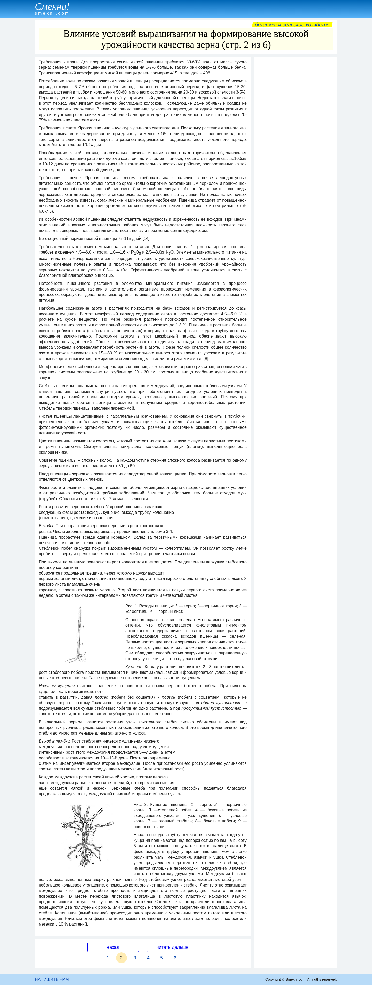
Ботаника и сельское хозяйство (292, 24)
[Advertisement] (295, 136)
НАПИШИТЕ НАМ (52, 979)
